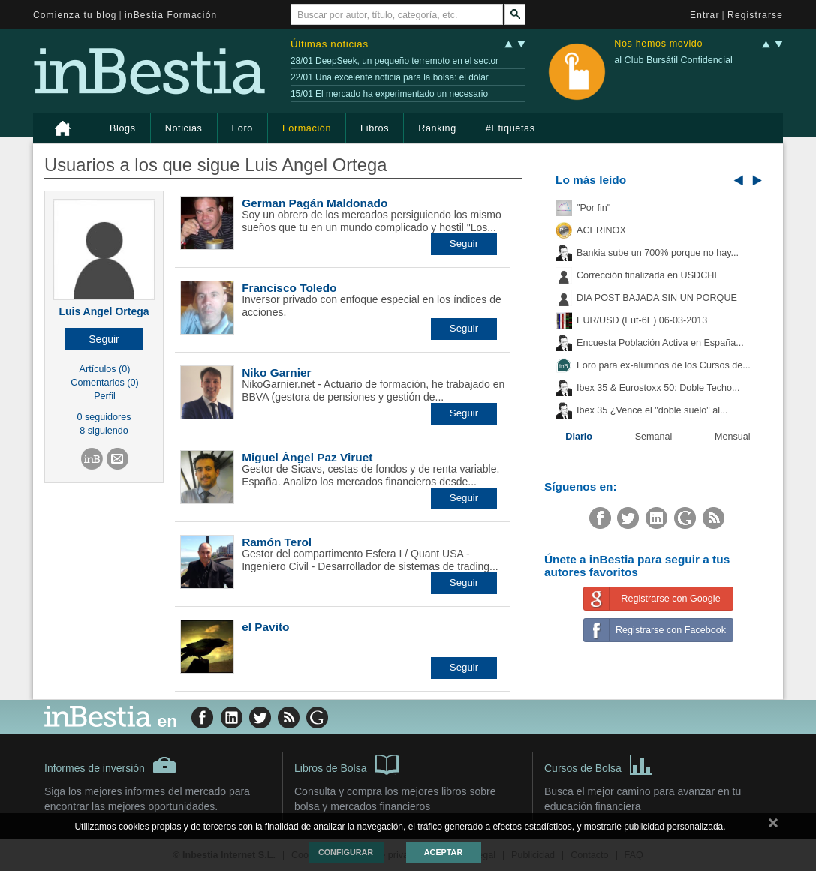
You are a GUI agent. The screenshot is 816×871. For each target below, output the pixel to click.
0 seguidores (104, 417)
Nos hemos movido (658, 44)
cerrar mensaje (773, 826)
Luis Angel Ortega (104, 311)
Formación (306, 128)
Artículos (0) (105, 369)
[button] (104, 339)
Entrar (705, 15)
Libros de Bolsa (346, 763)
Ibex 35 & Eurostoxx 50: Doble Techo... (658, 388)
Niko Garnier (276, 372)
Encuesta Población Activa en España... (660, 343)
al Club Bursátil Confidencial (673, 60)
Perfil (105, 396)
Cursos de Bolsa (598, 763)
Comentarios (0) (104, 382)
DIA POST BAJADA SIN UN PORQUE (657, 298)
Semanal (654, 436)
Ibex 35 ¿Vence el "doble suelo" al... (652, 410)
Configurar (345, 852)
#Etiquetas (510, 128)
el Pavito (265, 626)
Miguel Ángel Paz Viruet (307, 457)
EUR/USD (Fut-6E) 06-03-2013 (642, 320)
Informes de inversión (110, 765)
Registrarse (755, 15)
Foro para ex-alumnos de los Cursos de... (664, 365)
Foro (242, 128)
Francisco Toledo (289, 287)
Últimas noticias (330, 44)
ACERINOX (601, 230)
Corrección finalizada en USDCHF (648, 275)
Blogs (123, 128)
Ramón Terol (277, 542)
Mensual (733, 436)
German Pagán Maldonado (314, 203)
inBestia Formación (171, 15)
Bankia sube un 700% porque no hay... (658, 253)
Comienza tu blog (75, 15)
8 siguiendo (104, 430)
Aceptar (443, 852)
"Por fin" (593, 208)
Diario (578, 436)
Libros (374, 128)
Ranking (437, 128)
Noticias (184, 128)
